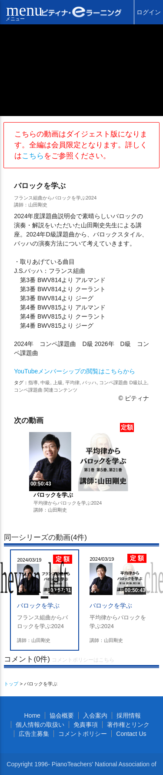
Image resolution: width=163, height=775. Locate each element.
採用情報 (128, 715)
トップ (11, 683)
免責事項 (85, 724)
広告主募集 (34, 733)
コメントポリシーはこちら (83, 660)
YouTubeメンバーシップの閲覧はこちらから (74, 371)
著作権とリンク (128, 724)
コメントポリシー (82, 733)
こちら (33, 156)
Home (32, 715)
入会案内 (95, 715)
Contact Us (131, 733)
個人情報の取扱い (40, 724)
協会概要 (62, 715)
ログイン (148, 12)
